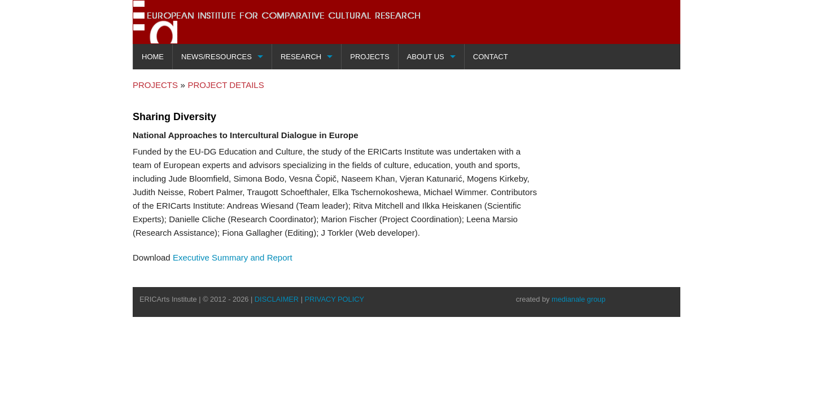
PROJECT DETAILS (225, 85)
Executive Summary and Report (232, 257)
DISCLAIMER (277, 298)
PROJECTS (155, 85)
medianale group (578, 298)
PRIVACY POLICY (335, 298)
